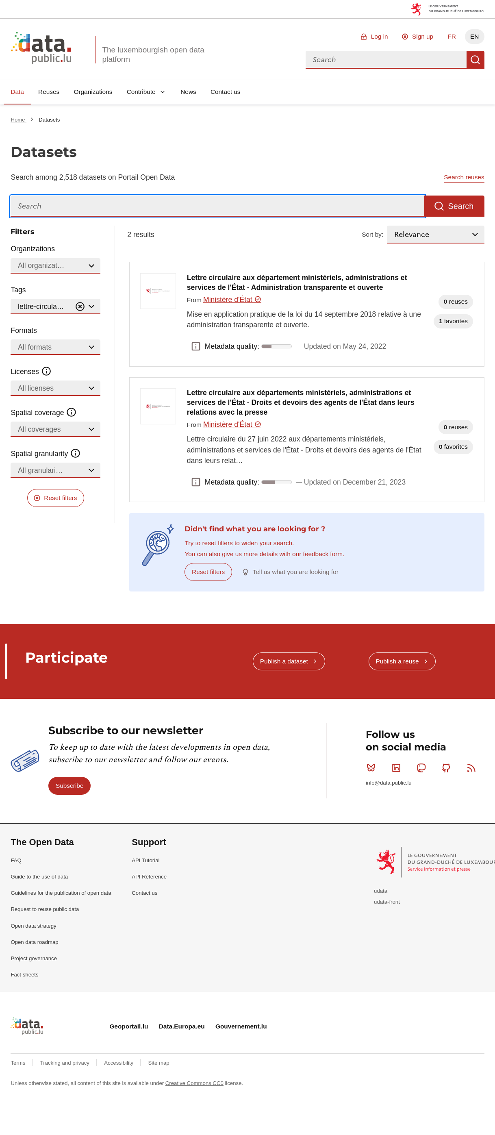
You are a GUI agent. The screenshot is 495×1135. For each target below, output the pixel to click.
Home (18, 120)
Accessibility (119, 1063)
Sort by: (372, 234)
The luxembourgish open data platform (153, 54)
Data (17, 91)
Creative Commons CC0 (194, 1083)
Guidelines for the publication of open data (61, 893)
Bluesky (373, 768)
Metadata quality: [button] (196, 346)
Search (475, 60)
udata (380, 891)
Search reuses (464, 177)
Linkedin (398, 768)
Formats (24, 330)
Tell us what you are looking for (296, 571)
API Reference (149, 877)
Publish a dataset (284, 661)
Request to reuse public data (45, 909)
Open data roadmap (34, 942)
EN (474, 36)
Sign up (422, 36)
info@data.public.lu (388, 783)
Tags (18, 290)
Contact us (226, 91)
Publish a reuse (397, 661)
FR (451, 36)
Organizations (93, 91)
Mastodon (423, 768)
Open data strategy (33, 926)
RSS (473, 768)
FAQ (16, 860)
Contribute (141, 91)
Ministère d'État (232, 300)
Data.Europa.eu (182, 1026)
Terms (19, 1063)
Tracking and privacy (65, 1063)
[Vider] (80, 307)
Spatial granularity (45, 454)
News (188, 91)
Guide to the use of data (39, 877)
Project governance (34, 958)
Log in (379, 36)
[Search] (217, 206)
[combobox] (386, 60)
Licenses (31, 371)
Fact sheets (24, 975)
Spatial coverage (43, 413)
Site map (158, 1063)
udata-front (387, 902)
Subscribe (69, 785)
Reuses (48, 91)
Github (448, 768)
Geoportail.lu (128, 1026)
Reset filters (60, 497)
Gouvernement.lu (241, 1026)
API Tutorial (145, 860)
